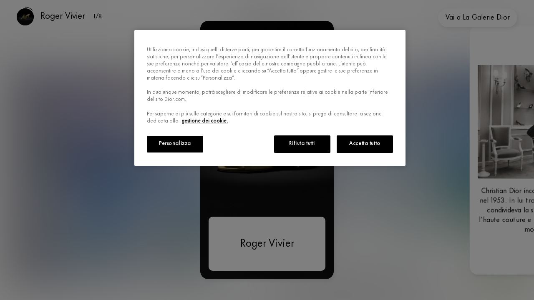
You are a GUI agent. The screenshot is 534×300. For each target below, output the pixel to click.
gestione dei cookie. (205, 121)
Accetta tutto (364, 143)
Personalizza (175, 143)
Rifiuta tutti (302, 143)
